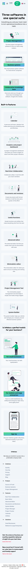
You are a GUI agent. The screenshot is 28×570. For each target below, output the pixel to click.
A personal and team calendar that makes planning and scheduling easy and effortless (14, 126)
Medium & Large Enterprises (13, 526)
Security (7, 470)
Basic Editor (8, 499)
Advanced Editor (10, 501)
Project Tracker (9, 511)
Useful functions (14, 218)
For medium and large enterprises (14, 394)
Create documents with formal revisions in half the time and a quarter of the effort (14, 199)
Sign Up (14, 434)
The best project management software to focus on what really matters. (14, 46)
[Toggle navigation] (7, 3)
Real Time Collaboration (12, 497)
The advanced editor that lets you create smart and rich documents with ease (14, 245)
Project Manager (10, 509)
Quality (7, 467)
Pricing (7, 472)
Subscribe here (6, 541)
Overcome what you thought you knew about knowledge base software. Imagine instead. (14, 94)
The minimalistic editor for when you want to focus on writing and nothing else (14, 269)
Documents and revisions (14, 193)
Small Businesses (10, 523)
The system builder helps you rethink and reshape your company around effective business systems (14, 317)
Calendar (14, 121)
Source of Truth (9, 484)
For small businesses (14, 357)
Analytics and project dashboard (14, 146)
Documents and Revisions (12, 504)
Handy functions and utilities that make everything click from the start (14, 222)
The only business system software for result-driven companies (14, 69)
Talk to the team (7, 554)
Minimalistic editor (14, 264)
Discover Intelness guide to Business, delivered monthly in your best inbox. (14, 439)
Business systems (14, 65)
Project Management (14, 41)
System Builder (14, 312)
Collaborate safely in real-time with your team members (14, 175)
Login (10, 2)
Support (7, 475)
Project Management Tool (14, 288)
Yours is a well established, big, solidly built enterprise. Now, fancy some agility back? (14, 400)
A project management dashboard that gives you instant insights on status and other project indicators (14, 152)
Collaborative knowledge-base (14, 88)
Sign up (17, 3)
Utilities (7, 516)
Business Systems (10, 487)
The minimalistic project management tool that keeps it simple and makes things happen (14, 293)
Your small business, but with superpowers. (14, 361)
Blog (6, 477)
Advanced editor (14, 240)
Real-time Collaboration (14, 171)
